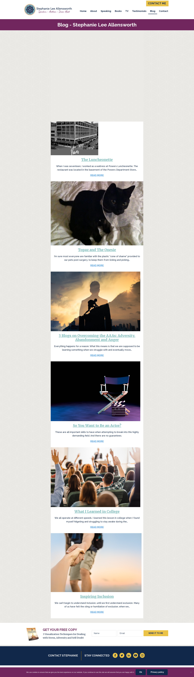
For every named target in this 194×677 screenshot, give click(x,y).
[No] (191, 672)
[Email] (130, 633)
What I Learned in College (97, 511)
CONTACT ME (157, 3)
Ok (140, 672)
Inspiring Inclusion (97, 596)
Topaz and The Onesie (97, 250)
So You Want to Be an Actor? (97, 425)
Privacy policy (157, 672)
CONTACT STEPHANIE (63, 655)
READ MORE (97, 176)
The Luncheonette (97, 159)
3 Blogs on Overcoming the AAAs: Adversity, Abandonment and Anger (97, 337)
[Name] (104, 633)
